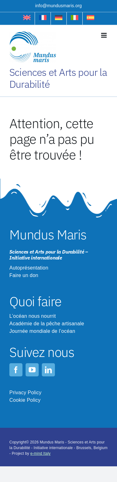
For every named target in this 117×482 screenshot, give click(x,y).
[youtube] (32, 369)
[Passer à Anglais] (27, 18)
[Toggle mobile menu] (104, 35)
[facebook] (15, 369)
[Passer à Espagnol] (90, 18)
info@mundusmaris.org (58, 5)
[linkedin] (48, 369)
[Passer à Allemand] (58, 18)
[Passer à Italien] (74, 18)
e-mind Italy (40, 453)
